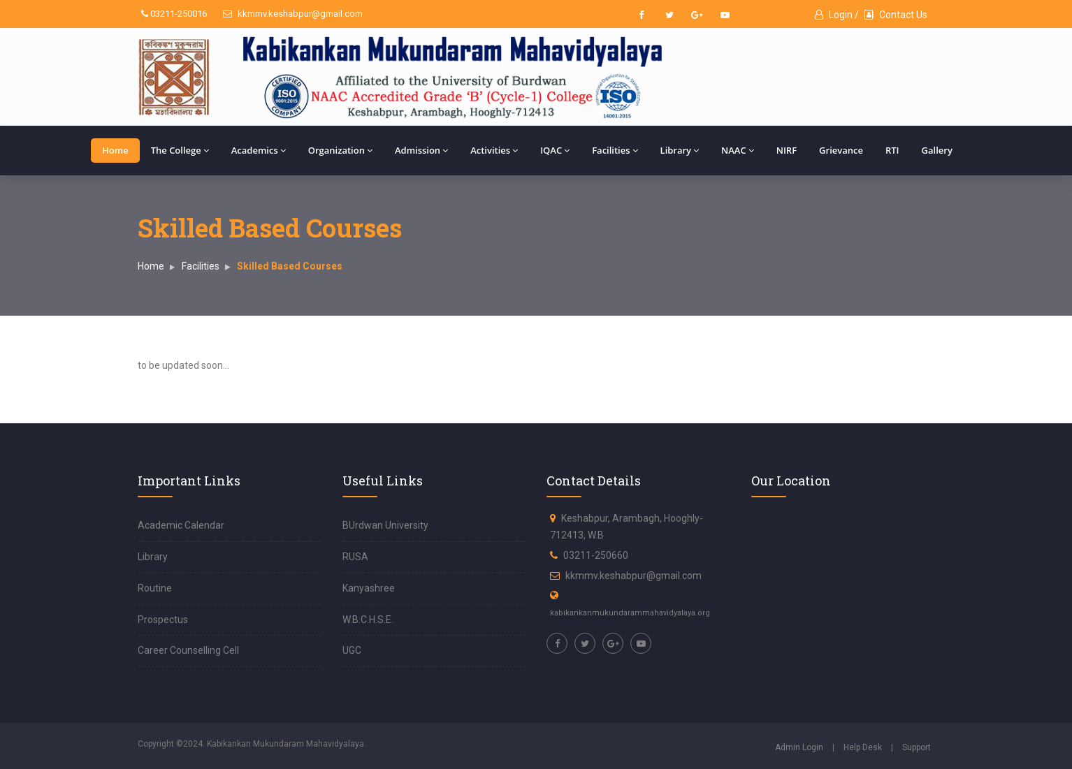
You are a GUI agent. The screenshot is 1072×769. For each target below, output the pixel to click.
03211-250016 (174, 13)
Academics (258, 150)
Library (680, 150)
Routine (155, 588)
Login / (837, 14)
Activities (494, 150)
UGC (351, 650)
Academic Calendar (181, 525)
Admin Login (799, 747)
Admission (421, 150)
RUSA (355, 556)
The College (180, 150)
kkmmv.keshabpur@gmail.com (293, 13)
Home (115, 150)
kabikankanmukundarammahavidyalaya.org (630, 612)
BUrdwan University (385, 525)
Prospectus (163, 619)
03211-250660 (595, 555)
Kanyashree (368, 588)
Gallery (937, 150)
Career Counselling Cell (188, 650)
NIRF (786, 150)
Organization (340, 150)
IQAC (555, 150)
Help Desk (862, 747)
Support (916, 747)
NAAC (737, 150)
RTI (892, 150)
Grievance (841, 150)
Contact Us (895, 14)
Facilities (614, 150)
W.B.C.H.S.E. (367, 619)
